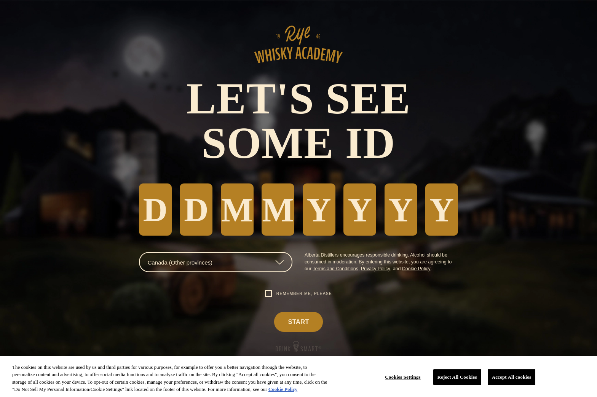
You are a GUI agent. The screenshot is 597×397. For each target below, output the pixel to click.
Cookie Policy (416, 268)
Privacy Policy (375, 268)
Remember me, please (304, 293)
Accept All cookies (511, 377)
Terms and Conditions (335, 268)
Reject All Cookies (457, 377)
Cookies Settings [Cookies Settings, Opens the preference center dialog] (402, 377)
